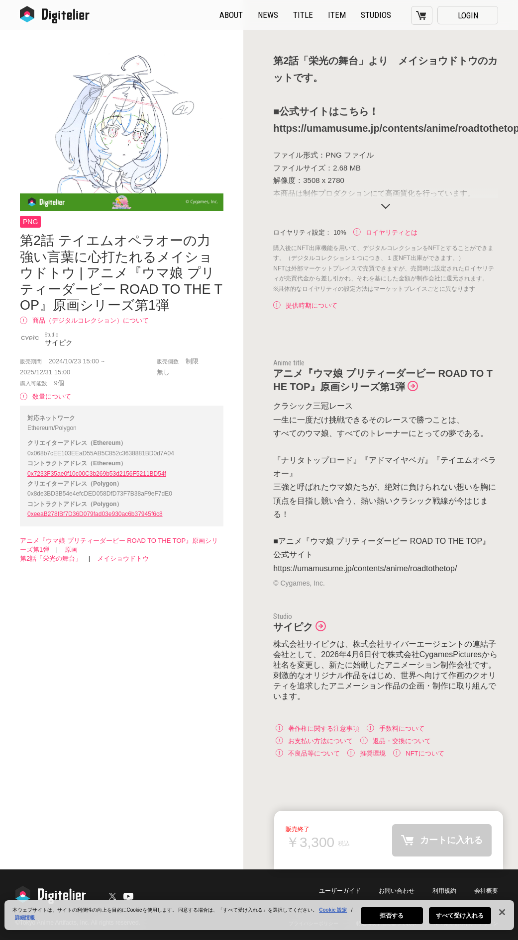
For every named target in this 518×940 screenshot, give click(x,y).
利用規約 (444, 890)
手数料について (395, 728)
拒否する (392, 918)
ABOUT (231, 15)
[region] (259, 918)
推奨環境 (366, 753)
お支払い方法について (314, 740)
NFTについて (418, 753)
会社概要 (486, 890)
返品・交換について (395, 740)
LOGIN (468, 15)
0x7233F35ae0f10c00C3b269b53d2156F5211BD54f (96, 473)
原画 (71, 549)
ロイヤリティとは (385, 232)
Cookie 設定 (333, 913)
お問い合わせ (396, 890)
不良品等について (308, 753)
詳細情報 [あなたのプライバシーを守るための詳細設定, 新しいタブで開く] (25, 920)
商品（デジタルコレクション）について (84, 320)
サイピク (293, 626)
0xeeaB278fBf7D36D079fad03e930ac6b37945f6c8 (95, 514)
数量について (45, 396)
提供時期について (305, 305)
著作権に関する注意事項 (317, 728)
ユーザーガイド (340, 890)
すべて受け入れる (460, 918)
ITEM (337, 15)
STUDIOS (376, 15)
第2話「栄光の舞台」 (51, 558)
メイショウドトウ (123, 558)
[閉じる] (502, 915)
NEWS (268, 15)
